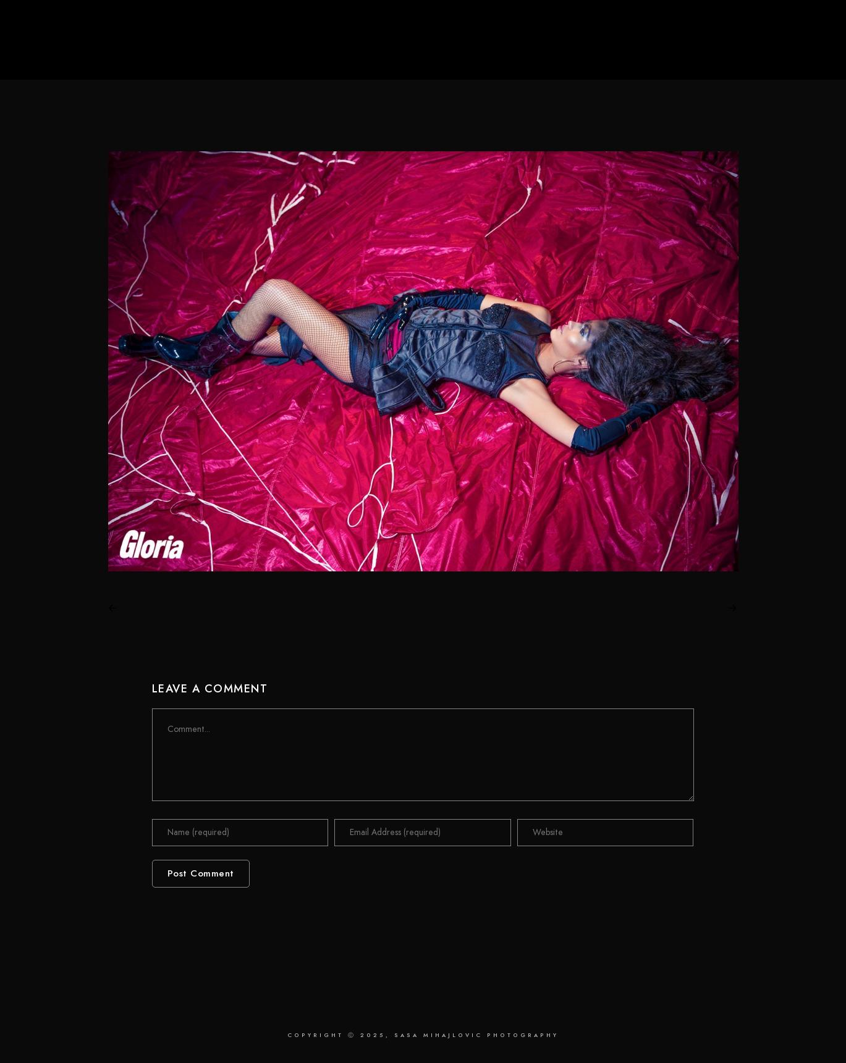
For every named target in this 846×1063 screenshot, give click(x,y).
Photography (581, 51)
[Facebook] (739, 25)
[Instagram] (778, 25)
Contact (783, 51)
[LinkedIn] (759, 25)
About (726, 51)
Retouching (661, 51)
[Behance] (798, 25)
